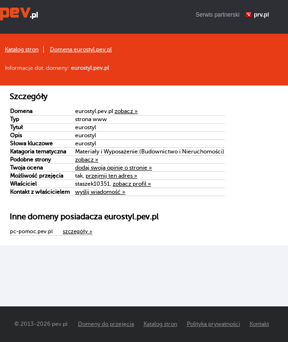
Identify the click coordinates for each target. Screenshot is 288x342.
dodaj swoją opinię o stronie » (113, 167)
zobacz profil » (132, 183)
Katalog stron (21, 49)
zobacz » (126, 111)
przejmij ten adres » (111, 175)
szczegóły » (77, 231)
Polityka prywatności (213, 324)
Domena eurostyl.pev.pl (81, 49)
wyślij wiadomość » (100, 192)
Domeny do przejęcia (106, 324)
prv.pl (261, 14)
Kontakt (259, 324)
